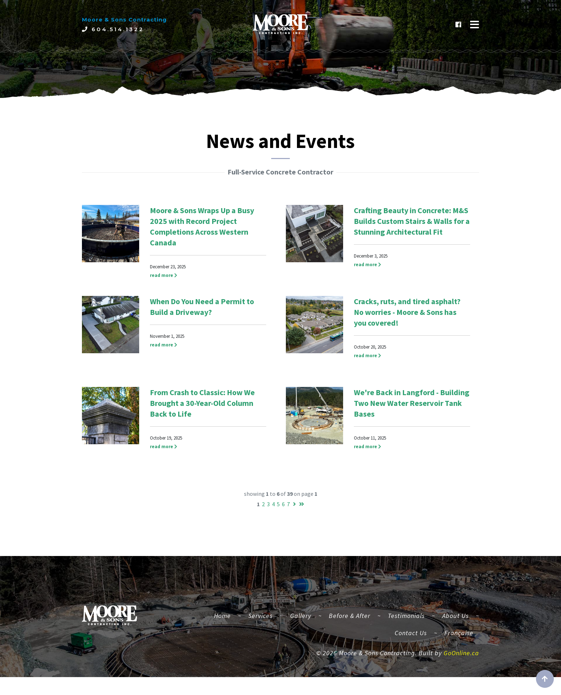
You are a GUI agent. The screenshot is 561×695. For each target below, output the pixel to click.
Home (225, 623)
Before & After (349, 624)
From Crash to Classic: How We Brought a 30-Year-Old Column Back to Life (202, 403)
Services (260, 624)
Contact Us (411, 641)
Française (458, 641)
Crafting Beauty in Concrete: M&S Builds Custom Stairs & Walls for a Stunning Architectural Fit (412, 221)
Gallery (300, 624)
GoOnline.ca (461, 661)
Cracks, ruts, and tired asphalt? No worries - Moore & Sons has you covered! (407, 312)
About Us (455, 624)
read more (163, 275)
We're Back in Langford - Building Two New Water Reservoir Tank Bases (411, 403)
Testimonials (406, 624)
